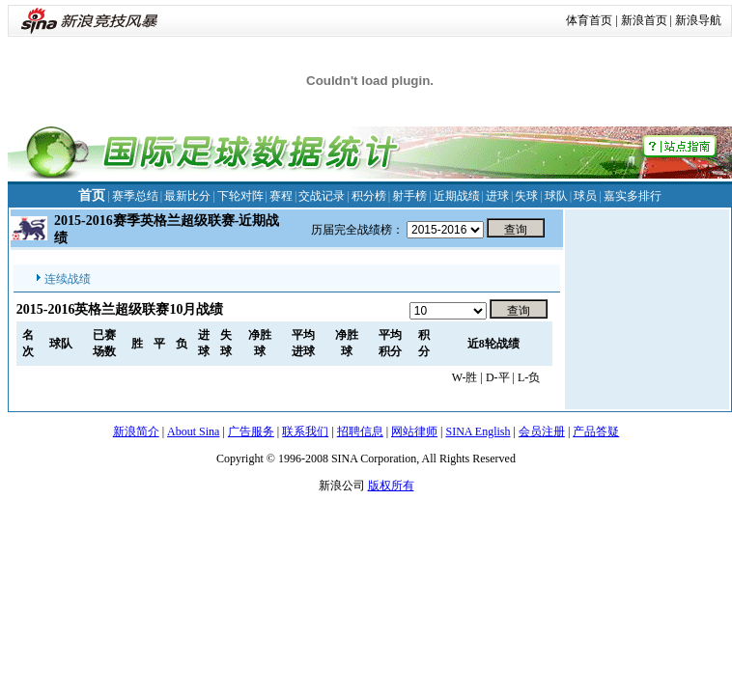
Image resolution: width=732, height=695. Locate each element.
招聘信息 (360, 431)
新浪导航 (698, 20)
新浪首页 (644, 20)
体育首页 (589, 20)
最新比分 (187, 196)
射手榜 (409, 196)
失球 (526, 196)
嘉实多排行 (633, 196)
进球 (497, 196)
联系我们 (305, 431)
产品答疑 (596, 431)
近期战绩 (457, 196)
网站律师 (414, 431)
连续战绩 (67, 279)
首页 (91, 195)
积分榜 (369, 196)
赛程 (281, 196)
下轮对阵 (240, 196)
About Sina (193, 431)
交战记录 (321, 196)
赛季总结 (135, 196)
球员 (585, 196)
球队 (556, 196)
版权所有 (391, 485)
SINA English (477, 431)
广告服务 (251, 431)
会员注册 (542, 431)
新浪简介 (136, 431)
